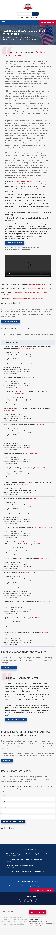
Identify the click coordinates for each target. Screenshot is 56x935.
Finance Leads (34, 17)
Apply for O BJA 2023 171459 (21, 484)
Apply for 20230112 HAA (15, 243)
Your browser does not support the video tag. (28, 266)
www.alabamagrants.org (35, 919)
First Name (4, 796)
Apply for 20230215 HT (43, 558)
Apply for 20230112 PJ (32, 377)
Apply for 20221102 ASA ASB (37, 363)
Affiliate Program (23, 17)
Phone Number (5, 814)
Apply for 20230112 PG (42, 424)
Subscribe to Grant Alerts (42, 890)
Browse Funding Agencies (19, 871)
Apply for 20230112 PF (34, 513)
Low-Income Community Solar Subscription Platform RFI (28, 298)
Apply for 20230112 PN (30, 453)
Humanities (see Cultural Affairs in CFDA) (18, 37)
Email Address (5, 808)
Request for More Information (13, 821)
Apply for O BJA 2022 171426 (26, 348)
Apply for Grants (47, 22)
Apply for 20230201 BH (36, 498)
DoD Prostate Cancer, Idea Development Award (19, 865)
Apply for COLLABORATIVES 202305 (27, 587)
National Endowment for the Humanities (15, 39)
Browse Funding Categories (36, 871)
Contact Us (32, 929)
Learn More (6, 760)
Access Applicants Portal (16, 719)
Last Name (4, 802)
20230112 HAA (32, 39)
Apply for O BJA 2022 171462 (32, 544)
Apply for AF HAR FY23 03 (38, 468)
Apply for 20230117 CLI (34, 439)
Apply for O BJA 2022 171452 (16, 394)
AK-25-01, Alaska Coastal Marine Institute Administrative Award (24, 859)
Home (4, 37)
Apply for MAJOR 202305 (33, 618)
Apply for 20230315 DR (29, 572)
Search (35, 14)
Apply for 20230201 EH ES (45, 527)
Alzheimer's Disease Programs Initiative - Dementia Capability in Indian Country (28, 854)
